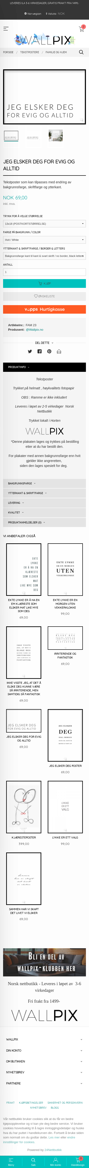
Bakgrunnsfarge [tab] (20, 483)
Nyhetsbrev (38, 1107)
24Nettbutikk (53, 1150)
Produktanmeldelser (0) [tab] (24, 522)
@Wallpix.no (34, 329)
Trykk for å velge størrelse (22, 216)
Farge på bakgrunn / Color (22, 232)
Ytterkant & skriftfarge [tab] (25, 493)
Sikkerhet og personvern (65, 1102)
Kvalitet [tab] (14, 512)
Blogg (55, 1107)
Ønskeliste (44, 296)
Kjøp (44, 283)
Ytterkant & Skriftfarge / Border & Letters (34, 248)
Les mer (54, 1137)
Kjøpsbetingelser (31, 1102)
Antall (8, 264)
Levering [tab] (14, 503)
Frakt (10, 1102)
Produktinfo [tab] (17, 367)
